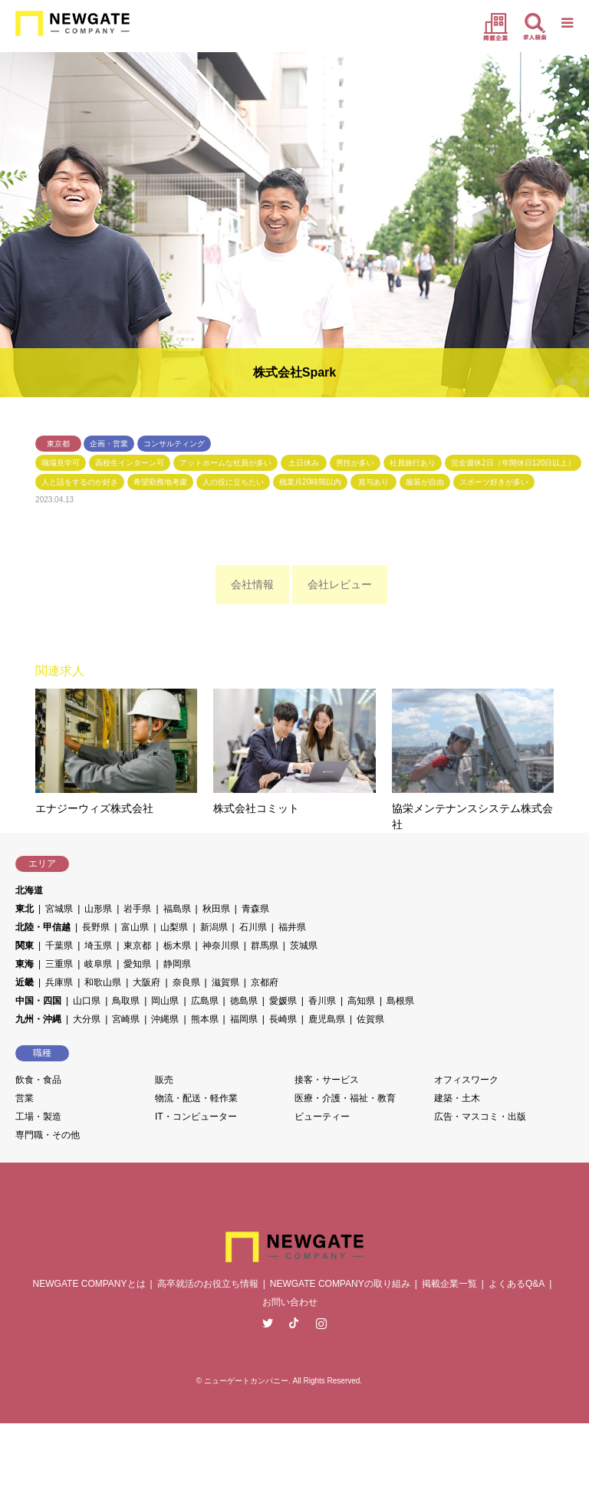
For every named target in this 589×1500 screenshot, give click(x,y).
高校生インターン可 (129, 463)
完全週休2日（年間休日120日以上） (513, 463)
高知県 (361, 1000)
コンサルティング (174, 443)
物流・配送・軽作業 (196, 1098)
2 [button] (559, 382)
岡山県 (165, 1000)
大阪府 (146, 982)
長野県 (96, 927)
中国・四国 (38, 1000)
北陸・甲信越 (43, 927)
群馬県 (264, 945)
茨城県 (304, 945)
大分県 (86, 1019)
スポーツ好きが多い (493, 482)
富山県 (135, 927)
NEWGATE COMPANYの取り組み (340, 1283)
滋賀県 (225, 982)
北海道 (29, 890)
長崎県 (283, 1019)
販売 (164, 1079)
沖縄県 (165, 1019)
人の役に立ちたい (233, 482)
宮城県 (59, 908)
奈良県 (186, 982)
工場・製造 (38, 1116)
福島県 (177, 908)
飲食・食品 (38, 1079)
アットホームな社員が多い (225, 463)
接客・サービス (326, 1079)
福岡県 (244, 1019)
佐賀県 (370, 1019)
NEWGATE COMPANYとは (89, 1283)
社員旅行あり (413, 463)
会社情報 (252, 584)
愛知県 (137, 964)
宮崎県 (126, 1019)
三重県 (59, 964)
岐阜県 (98, 964)
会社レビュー (340, 584)
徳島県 (244, 1000)
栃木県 (177, 945)
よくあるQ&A (517, 1283)
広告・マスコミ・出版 (480, 1116)
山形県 (98, 908)
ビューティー (322, 1116)
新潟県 (214, 927)
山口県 (86, 1000)
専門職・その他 (47, 1135)
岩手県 (137, 908)
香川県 (322, 1000)
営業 (24, 1098)
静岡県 (177, 964)
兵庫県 (59, 982)
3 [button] (573, 382)
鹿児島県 (326, 1019)
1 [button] (546, 382)
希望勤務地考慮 (160, 482)
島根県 (400, 1000)
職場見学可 (60, 463)
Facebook (294, 1322)
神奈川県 (220, 945)
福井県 (292, 927)
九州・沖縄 (38, 1019)
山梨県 (174, 927)
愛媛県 (283, 1000)
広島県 (205, 1000)
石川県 (253, 927)
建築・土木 (457, 1098)
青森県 (255, 908)
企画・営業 (109, 443)
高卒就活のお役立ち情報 (207, 1283)
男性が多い (355, 463)
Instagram (321, 1322)
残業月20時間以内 (310, 482)
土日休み (303, 463)
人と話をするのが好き (79, 482)
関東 (24, 945)
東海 (24, 964)
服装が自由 (425, 482)
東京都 (58, 443)
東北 (24, 908)
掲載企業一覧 (449, 1283)
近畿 (24, 982)
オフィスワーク (466, 1079)
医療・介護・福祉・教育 (345, 1098)
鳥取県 (126, 1000)
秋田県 (216, 908)
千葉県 (59, 945)
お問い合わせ (290, 1302)
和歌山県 (102, 982)
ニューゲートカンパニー (246, 1381)
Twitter (267, 1322)
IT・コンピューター (196, 1116)
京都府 (264, 982)
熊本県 (205, 1019)
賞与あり (373, 482)
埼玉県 (98, 945)
